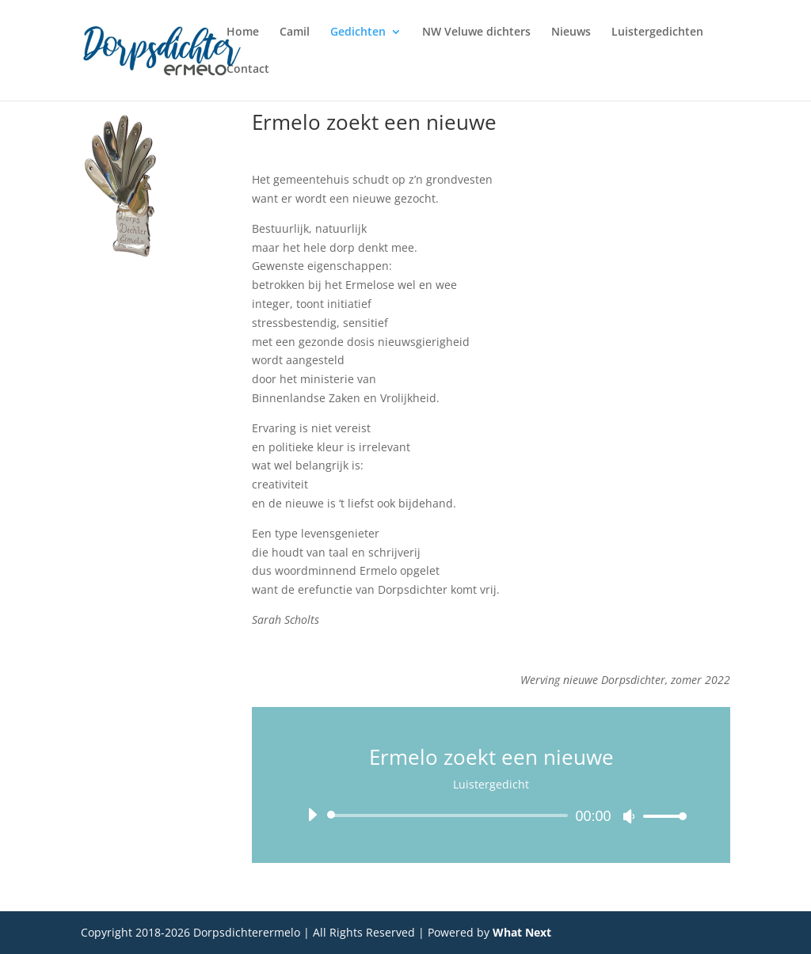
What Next (522, 932)
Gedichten (358, 32)
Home (243, 32)
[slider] (450, 815)
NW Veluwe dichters (476, 32)
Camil (295, 32)
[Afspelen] (312, 814)
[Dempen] (629, 816)
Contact (248, 69)
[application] (490, 815)
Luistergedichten (657, 32)
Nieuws (571, 32)
